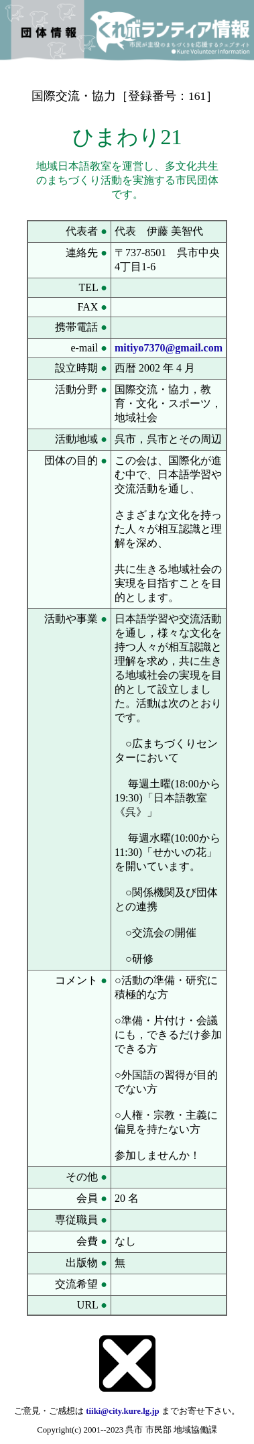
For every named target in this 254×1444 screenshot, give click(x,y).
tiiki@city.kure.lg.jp (122, 1411)
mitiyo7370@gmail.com (169, 347)
